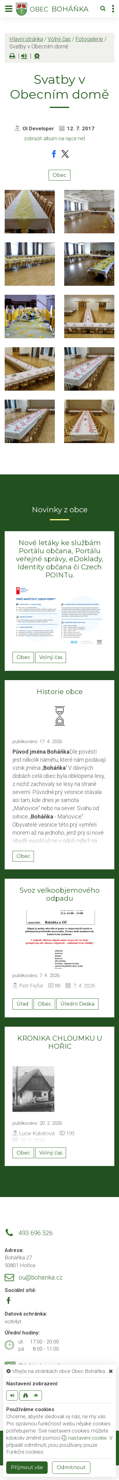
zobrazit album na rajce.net (54, 138)
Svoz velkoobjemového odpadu (60, 894)
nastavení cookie (84, 1438)
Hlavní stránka (26, 39)
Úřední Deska (77, 1004)
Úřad (23, 1004)
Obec (59, 175)
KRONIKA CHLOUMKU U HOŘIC (59, 1042)
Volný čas (59, 39)
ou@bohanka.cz (41, 1277)
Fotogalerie (89, 39)
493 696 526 (36, 1233)
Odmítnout (71, 1467)
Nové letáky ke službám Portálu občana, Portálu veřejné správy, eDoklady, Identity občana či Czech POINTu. (59, 559)
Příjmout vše (27, 1467)
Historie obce (59, 692)
